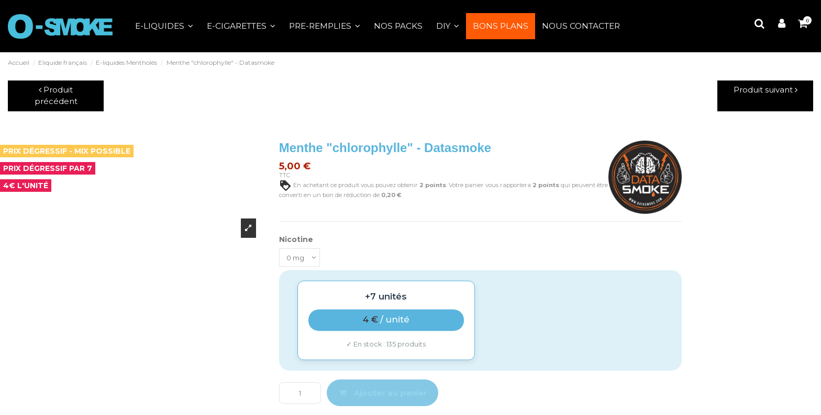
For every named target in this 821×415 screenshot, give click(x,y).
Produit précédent (56, 96)
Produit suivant (765, 90)
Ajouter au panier (382, 394)
